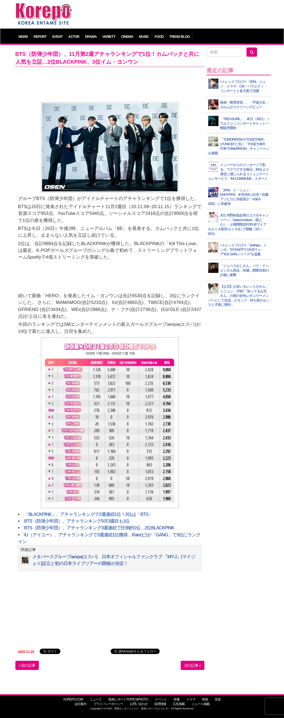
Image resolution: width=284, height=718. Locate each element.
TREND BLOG (179, 37)
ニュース (96, 699)
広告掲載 (179, 704)
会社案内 (80, 704)
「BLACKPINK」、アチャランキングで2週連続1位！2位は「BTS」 (88, 514)
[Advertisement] (174, 15)
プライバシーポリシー (108, 704)
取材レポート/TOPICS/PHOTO (128, 699)
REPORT (40, 37)
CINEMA (127, 37)
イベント (161, 699)
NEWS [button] (23, 37)
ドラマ (190, 699)
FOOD (159, 37)
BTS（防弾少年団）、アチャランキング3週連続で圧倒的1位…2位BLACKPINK (99, 527)
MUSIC (144, 37)
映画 (205, 699)
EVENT (57, 37)
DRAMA (91, 37)
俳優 (176, 699)
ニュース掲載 (201, 704)
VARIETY (108, 37)
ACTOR (73, 37)
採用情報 (160, 704)
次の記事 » (192, 665)
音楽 (218, 699)
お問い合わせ (139, 704)
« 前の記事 (27, 665)
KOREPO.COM (73, 699)
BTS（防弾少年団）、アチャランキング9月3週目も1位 (76, 521)
